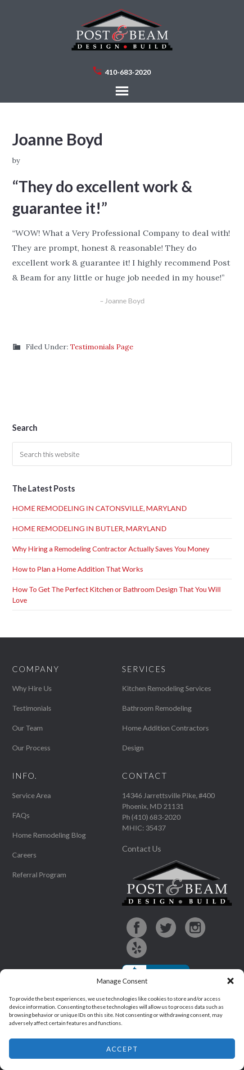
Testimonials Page (101, 346)
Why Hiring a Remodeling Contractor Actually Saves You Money (110, 548)
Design (133, 747)
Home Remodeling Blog (49, 835)
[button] (230, 980)
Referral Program (39, 874)
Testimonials (31, 708)
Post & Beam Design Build (122, 34)
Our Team (27, 727)
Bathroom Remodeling (157, 708)
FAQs (21, 815)
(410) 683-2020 (156, 817)
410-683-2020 (128, 72)
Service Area (31, 795)
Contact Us (141, 848)
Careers (24, 854)
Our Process (31, 747)
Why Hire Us (32, 688)
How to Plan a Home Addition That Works (77, 568)
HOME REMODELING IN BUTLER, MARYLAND (89, 528)
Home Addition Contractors (165, 727)
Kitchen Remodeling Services (166, 688)
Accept (122, 1049)
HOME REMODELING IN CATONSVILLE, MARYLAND (99, 508)
